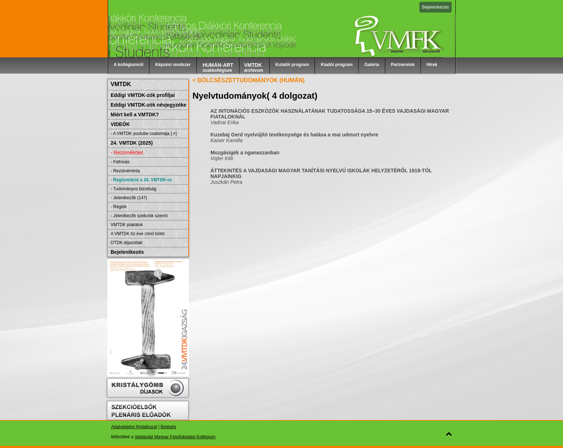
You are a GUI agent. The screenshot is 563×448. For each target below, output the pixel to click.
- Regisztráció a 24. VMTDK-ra (141, 179)
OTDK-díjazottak (127, 242)
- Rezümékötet (127, 152)
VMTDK (121, 84)
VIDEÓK (120, 124)
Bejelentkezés (435, 7)
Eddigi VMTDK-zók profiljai (143, 95)
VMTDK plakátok (127, 224)
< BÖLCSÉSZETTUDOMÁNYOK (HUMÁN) (248, 80)
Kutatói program (292, 64)
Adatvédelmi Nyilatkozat (134, 426)
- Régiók (119, 206)
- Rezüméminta (125, 170)
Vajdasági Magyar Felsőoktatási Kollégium (175, 436)
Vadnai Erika (224, 122)
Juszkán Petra (226, 182)
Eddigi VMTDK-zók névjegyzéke (148, 105)
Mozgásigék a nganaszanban (244, 152)
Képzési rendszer (173, 64)
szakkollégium (218, 67)
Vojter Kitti (221, 158)
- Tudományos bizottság (133, 188)
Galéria (371, 64)
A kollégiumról (129, 64)
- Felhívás (120, 161)
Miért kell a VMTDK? (135, 114)
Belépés (168, 426)
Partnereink (403, 64)
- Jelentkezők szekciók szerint (139, 215)
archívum (253, 67)
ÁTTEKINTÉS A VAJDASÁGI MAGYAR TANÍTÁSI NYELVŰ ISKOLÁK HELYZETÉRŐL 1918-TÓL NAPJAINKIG (321, 173)
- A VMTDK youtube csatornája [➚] (144, 133)
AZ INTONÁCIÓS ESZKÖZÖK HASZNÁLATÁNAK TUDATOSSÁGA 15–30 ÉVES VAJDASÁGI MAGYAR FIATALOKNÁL (329, 114)
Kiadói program (337, 64)
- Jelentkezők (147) (129, 197)
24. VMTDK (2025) (132, 143)
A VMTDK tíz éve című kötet (137, 233)
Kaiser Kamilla (226, 140)
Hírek (432, 64)
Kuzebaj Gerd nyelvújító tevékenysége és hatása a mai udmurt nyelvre (294, 134)
